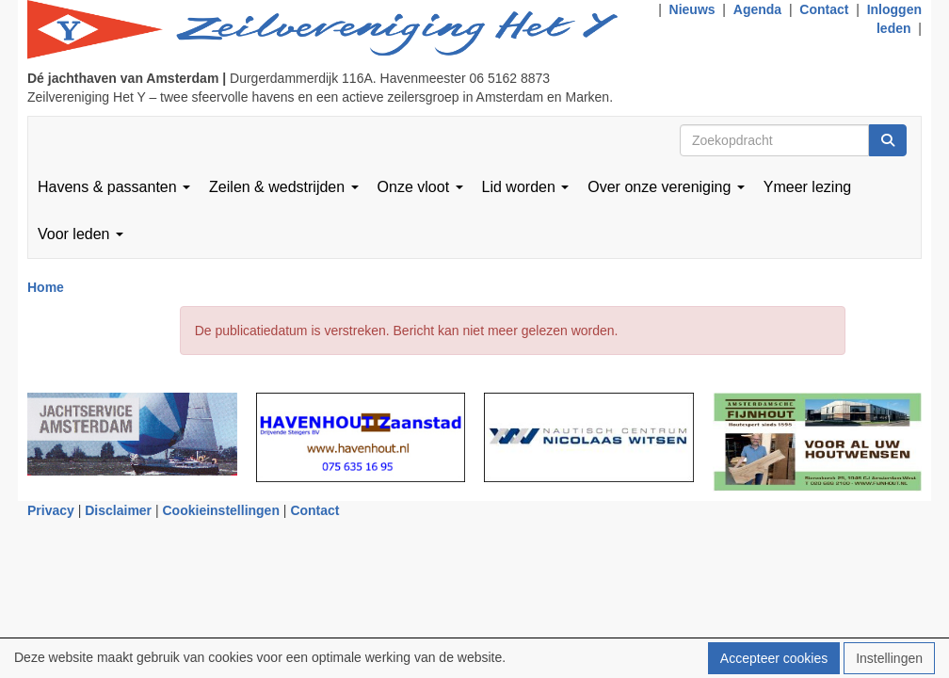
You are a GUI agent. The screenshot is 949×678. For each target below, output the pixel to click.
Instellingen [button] (889, 658)
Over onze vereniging (666, 187)
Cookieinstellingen (221, 510)
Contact (823, 9)
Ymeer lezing (807, 187)
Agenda (757, 9)
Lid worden (526, 187)
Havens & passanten (114, 187)
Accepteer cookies (774, 658)
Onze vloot (420, 187)
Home (45, 287)
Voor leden (80, 234)
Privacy (50, 510)
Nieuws (692, 9)
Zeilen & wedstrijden (284, 187)
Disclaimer (118, 510)
